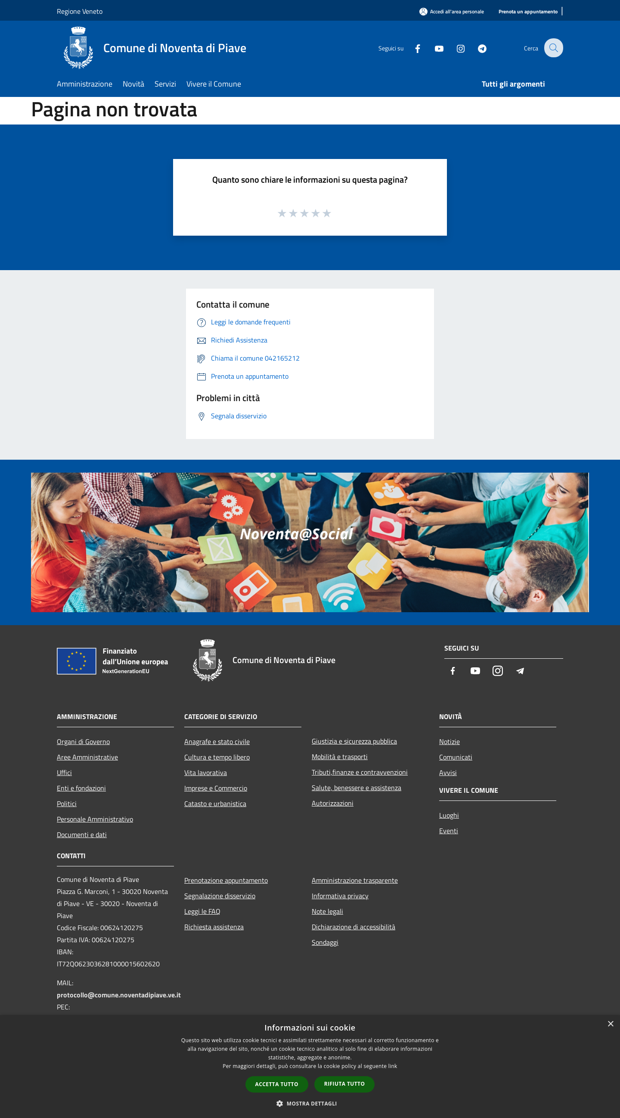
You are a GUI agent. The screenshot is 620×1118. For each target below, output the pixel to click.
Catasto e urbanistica (215, 803)
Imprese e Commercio (215, 788)
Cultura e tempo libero (217, 757)
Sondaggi (325, 942)
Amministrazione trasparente (355, 880)
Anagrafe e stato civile (217, 741)
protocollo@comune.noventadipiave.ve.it (119, 995)
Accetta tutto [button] (276, 1084)
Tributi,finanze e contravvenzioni (360, 772)
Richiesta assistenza (214, 927)
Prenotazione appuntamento (226, 880)
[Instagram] (454, 47)
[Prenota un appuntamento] (528, 12)
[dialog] (310, 1066)
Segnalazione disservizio (219, 896)
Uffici (64, 772)
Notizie (449, 741)
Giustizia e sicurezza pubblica (354, 741)
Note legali (327, 911)
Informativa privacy (340, 896)
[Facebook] (411, 47)
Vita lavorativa (205, 772)
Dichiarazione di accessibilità (353, 927)
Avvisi (448, 772)
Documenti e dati (82, 834)
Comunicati (455, 757)
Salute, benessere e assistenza (356, 787)
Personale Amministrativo (95, 819)
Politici (67, 803)
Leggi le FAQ (202, 911)
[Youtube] (433, 47)
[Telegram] (476, 47)
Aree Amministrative (87, 757)
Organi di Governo (83, 741)
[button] (310, 1103)
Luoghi (449, 815)
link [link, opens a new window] (392, 1066)
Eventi (448, 830)
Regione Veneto (79, 11)
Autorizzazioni (332, 803)
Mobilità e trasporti (340, 756)
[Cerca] (552, 47)
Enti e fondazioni (81, 788)
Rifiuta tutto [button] (344, 1083)
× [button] (610, 1024)
